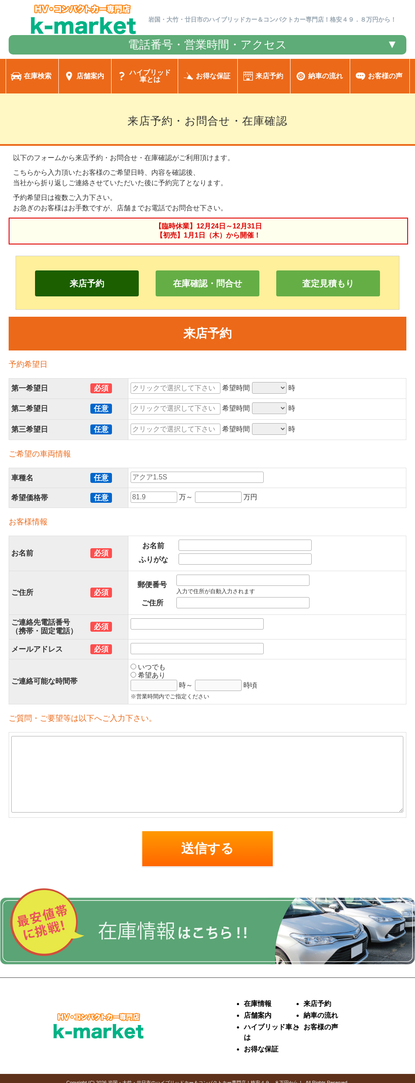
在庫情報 (257, 1003)
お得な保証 (261, 1049)
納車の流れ (320, 1015)
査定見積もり (328, 283)
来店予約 (87, 283)
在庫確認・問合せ (207, 283)
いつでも (148, 667)
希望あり (148, 675)
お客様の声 (320, 1027)
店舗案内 (257, 1015)
